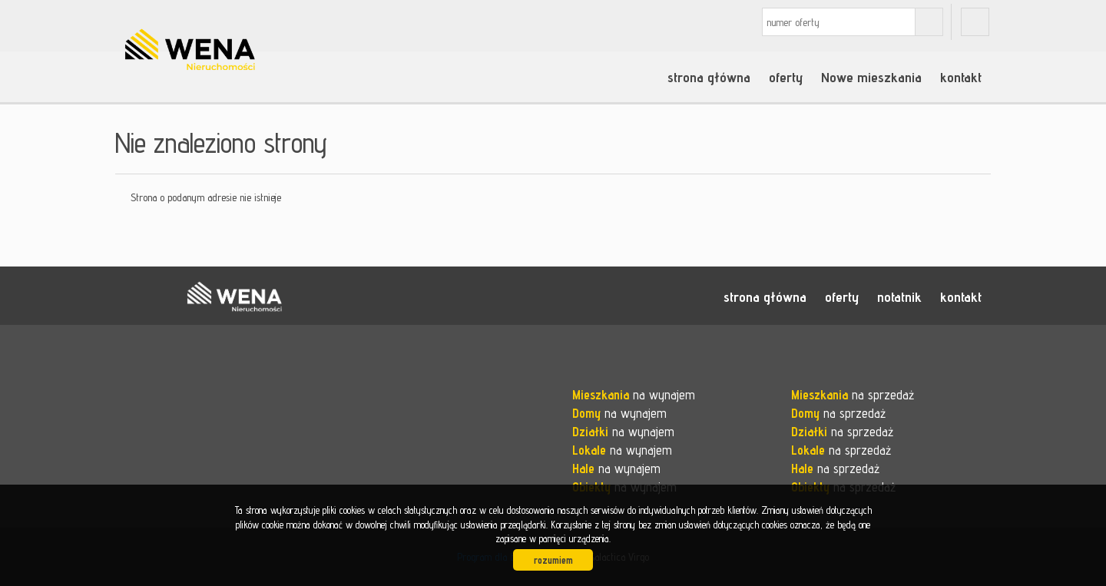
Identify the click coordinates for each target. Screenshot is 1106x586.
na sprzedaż (852, 394)
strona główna (708, 76)
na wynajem (633, 394)
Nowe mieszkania (871, 76)
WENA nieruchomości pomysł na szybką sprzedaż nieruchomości (234, 296)
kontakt (961, 76)
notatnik (899, 296)
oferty (786, 76)
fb (975, 22)
